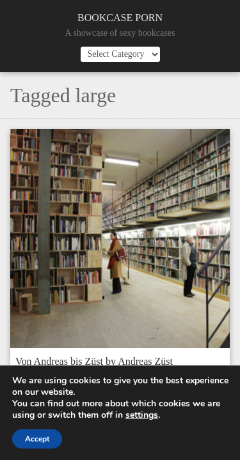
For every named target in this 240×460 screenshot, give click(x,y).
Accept (37, 439)
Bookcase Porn (120, 17)
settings (141, 415)
